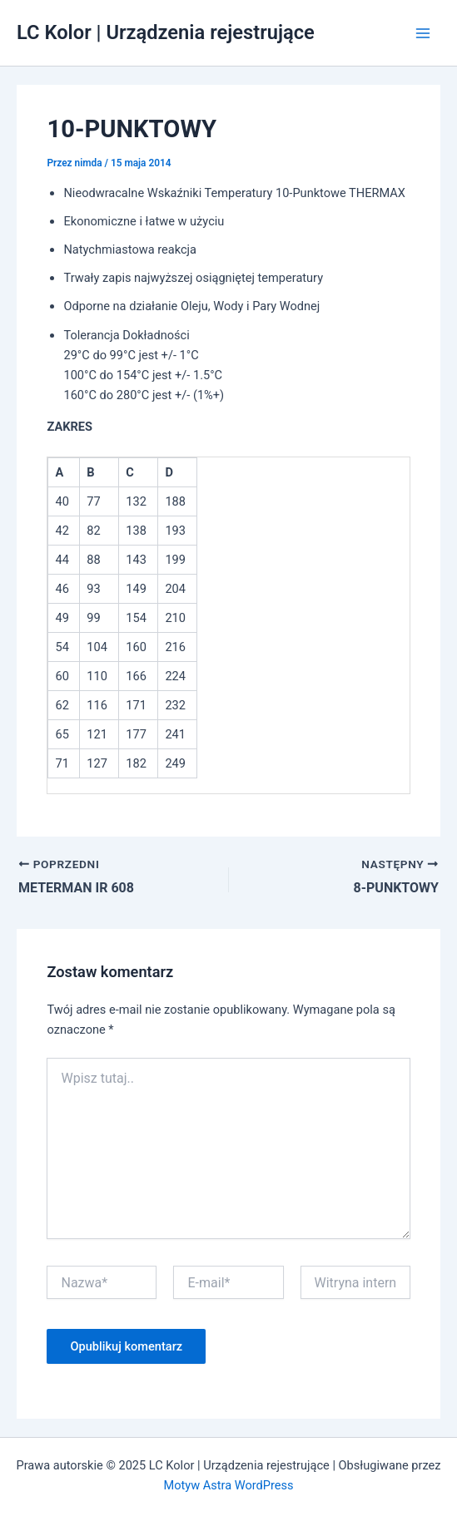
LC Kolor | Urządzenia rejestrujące (166, 32)
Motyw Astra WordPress (228, 1485)
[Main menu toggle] (422, 33)
